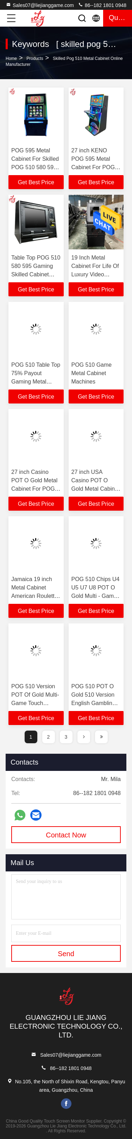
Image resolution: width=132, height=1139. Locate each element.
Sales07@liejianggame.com (40, 5)
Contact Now (66, 835)
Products (34, 58)
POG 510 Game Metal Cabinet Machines (91, 373)
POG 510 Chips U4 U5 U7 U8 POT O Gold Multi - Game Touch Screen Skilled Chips (95, 596)
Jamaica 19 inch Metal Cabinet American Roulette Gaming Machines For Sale (34, 596)
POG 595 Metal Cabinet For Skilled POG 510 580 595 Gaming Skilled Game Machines (35, 167)
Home (11, 58)
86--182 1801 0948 (102, 5)
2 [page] (48, 737)
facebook (66, 1103)
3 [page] (66, 737)
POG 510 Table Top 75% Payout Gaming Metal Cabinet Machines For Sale (35, 381)
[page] (83, 737)
